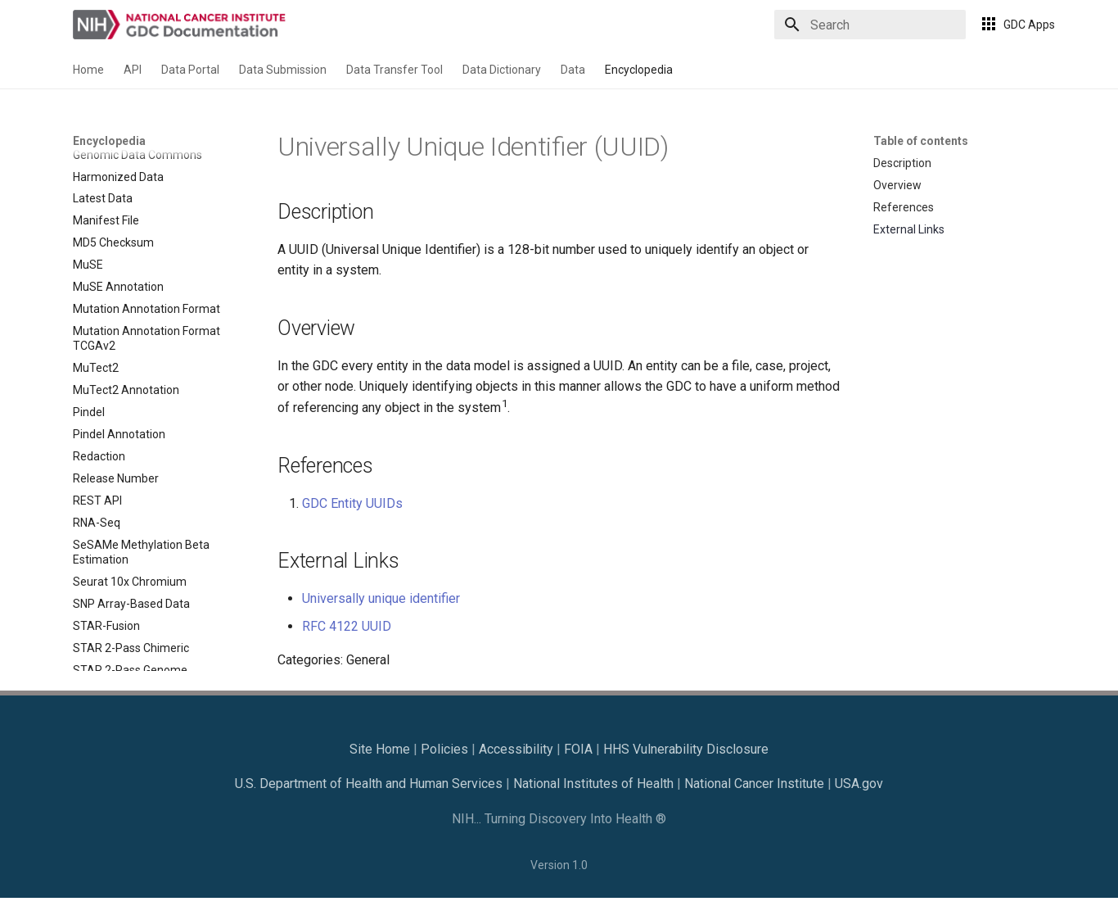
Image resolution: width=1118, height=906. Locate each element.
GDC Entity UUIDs (352, 503)
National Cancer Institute (754, 783)
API (133, 69)
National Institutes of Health (593, 783)
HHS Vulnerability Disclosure (686, 749)
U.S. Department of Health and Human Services (369, 783)
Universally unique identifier (381, 598)
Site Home (379, 749)
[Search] (870, 24)
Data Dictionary (501, 69)
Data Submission (283, 69)
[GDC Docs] (180, 24)
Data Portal (190, 69)
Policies (444, 749)
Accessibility (516, 749)
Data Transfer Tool (394, 69)
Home (88, 69)
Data (573, 69)
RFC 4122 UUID (346, 626)
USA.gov (859, 783)
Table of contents (920, 140)
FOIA (578, 749)
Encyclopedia (639, 69)
